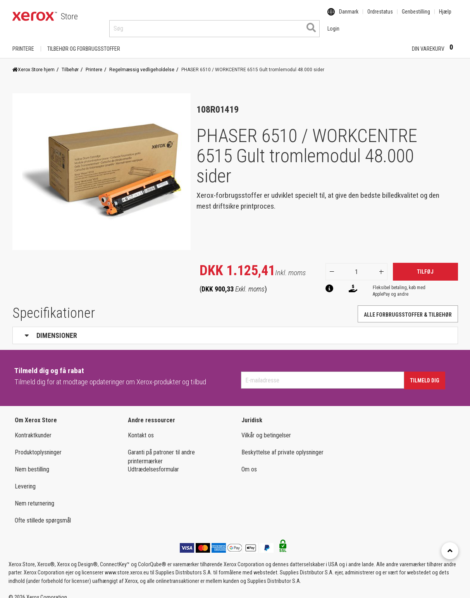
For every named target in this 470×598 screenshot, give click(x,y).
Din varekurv (435, 41)
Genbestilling (416, 17)
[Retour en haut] (449, 550)
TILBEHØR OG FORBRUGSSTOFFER (83, 41)
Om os (249, 462)
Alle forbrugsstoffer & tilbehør (408, 307)
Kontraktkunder (33, 428)
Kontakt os (141, 428)
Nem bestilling (32, 462)
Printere (23, 41)
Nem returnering (34, 496)
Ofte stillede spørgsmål (43, 513)
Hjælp (445, 17)
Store (69, 16)
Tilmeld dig (424, 373)
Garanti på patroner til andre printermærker (161, 449)
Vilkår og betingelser (266, 428)
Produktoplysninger (38, 445)
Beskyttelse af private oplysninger (282, 445)
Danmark (348, 17)
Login (392, 41)
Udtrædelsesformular (153, 462)
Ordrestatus (380, 17)
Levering (25, 479)
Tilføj (425, 264)
